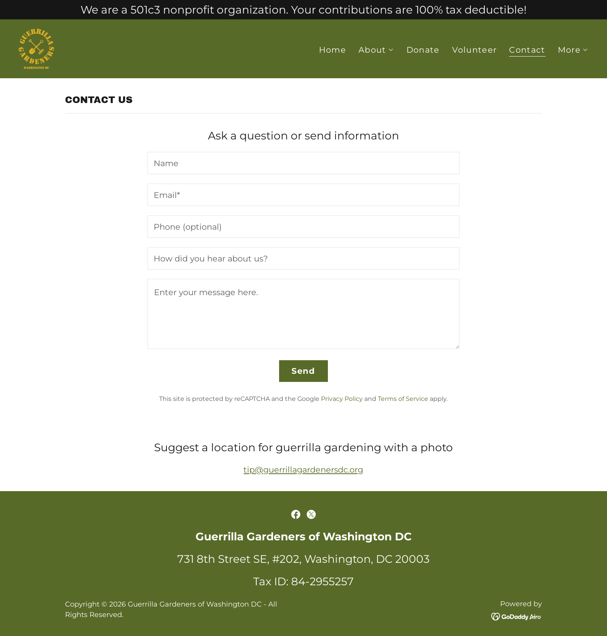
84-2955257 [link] (322, 581)
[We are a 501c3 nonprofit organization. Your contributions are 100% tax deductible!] (303, 10)
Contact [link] (527, 50)
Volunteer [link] (474, 50)
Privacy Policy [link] (342, 398)
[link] (36, 48)
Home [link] (332, 50)
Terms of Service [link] (403, 398)
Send (303, 371)
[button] (376, 50)
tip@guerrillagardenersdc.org (303, 469)
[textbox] (303, 163)
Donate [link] (423, 50)
